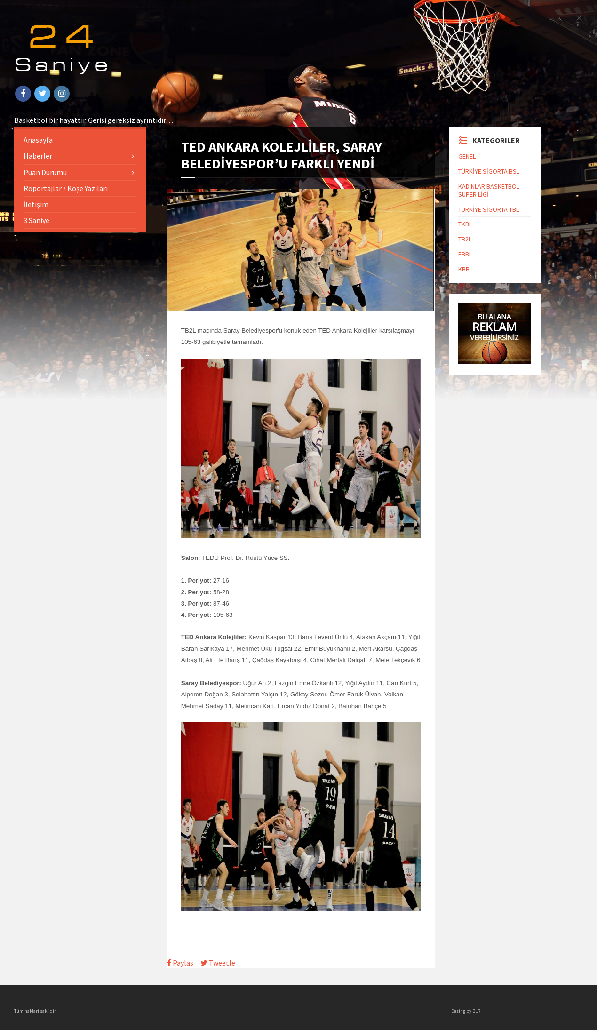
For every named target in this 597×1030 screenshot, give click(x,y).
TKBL (465, 224)
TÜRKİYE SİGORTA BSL (488, 171)
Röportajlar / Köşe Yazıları (66, 188)
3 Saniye (36, 220)
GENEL (467, 156)
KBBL (465, 269)
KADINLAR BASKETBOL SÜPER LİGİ (488, 190)
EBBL (465, 254)
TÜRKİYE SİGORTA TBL (488, 209)
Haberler (38, 155)
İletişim (36, 204)
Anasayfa (38, 139)
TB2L (464, 239)
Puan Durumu (45, 172)
